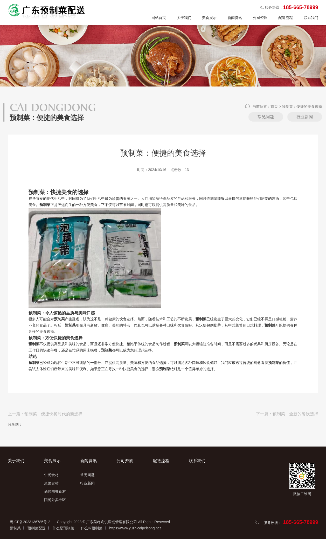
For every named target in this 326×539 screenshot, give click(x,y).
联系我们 (311, 18)
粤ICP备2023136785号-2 (30, 522)
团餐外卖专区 (55, 500)
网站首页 (158, 18)
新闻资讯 (234, 18)
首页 (317, 106)
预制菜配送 (36, 528)
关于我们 (184, 18)
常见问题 (308, 117)
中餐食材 (51, 475)
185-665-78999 (300, 522)
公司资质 (260, 18)
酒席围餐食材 (55, 491)
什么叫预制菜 (91, 528)
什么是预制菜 (63, 528)
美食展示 (209, 18)
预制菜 (15, 528)
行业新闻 (87, 483)
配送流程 (285, 18)
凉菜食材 (51, 483)
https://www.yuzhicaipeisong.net (135, 528)
